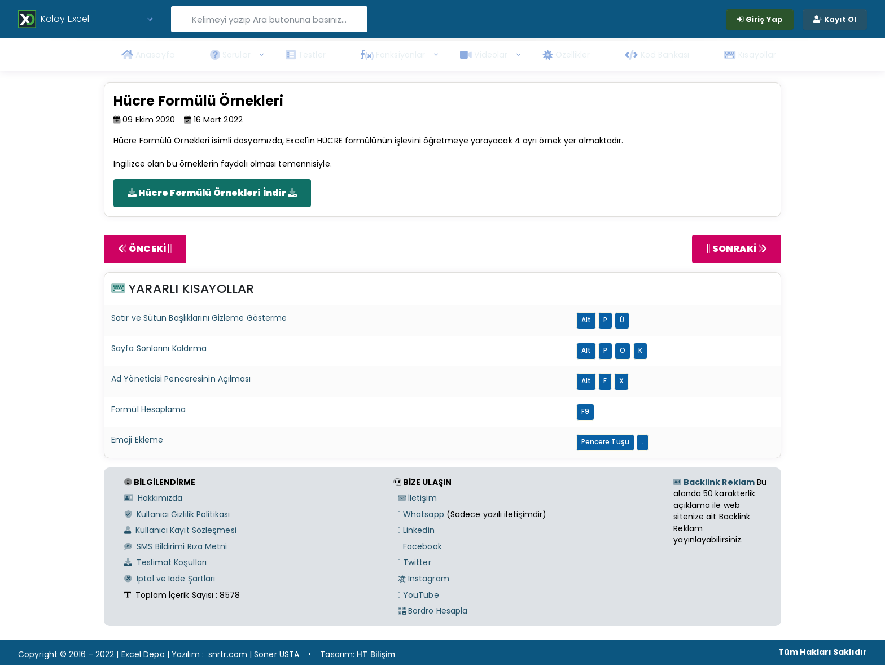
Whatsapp (421, 514)
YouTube (418, 595)
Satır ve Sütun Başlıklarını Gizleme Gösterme (199, 317)
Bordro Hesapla (433, 610)
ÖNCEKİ (145, 248)
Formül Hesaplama (148, 409)
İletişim (417, 498)
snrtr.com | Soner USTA (253, 654)
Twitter (414, 562)
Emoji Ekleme (137, 439)
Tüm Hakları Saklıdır (822, 652)
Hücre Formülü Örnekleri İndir (212, 192)
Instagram (423, 578)
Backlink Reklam (714, 482)
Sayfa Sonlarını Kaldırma (159, 348)
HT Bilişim (376, 654)
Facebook (420, 546)
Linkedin (416, 530)
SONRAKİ (736, 248)
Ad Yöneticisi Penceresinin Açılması (181, 378)
